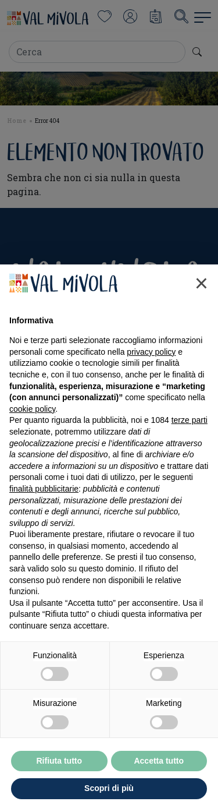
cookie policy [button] (32, 409)
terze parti (189, 420)
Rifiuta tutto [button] (59, 760)
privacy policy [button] (151, 351)
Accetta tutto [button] (159, 760)
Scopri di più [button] (109, 788)
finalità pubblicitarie (43, 488)
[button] (201, 283)
